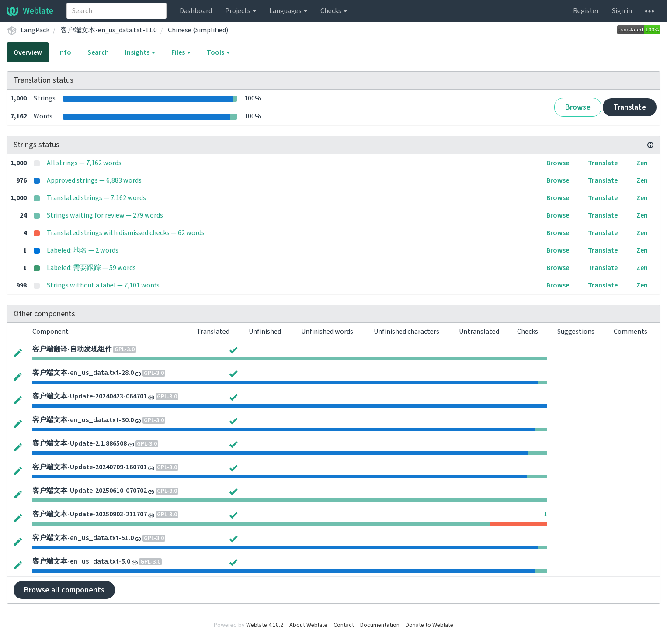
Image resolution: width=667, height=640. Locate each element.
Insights (140, 52)
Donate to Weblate (429, 625)
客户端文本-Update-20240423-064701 (89, 396)
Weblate (30, 11)
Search (98, 52)
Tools (218, 52)
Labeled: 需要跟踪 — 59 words (91, 268)
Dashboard (196, 11)
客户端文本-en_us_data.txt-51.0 (83, 538)
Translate (629, 107)
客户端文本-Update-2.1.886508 (79, 443)
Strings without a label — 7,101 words (103, 285)
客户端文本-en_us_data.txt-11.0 (108, 30)
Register (586, 11)
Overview (28, 52)
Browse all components (64, 590)
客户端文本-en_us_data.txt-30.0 (83, 420)
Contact (344, 625)
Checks (333, 11)
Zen (642, 163)
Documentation (380, 625)
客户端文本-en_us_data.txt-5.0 (81, 561)
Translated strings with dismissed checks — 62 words (126, 233)
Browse (578, 107)
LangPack (35, 30)
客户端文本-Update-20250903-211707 (89, 514)
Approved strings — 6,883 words (94, 180)
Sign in (622, 11)
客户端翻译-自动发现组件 (72, 349)
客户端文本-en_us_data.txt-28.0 (83, 372)
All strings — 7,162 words (84, 163)
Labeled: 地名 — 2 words (82, 250)
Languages (288, 11)
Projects (240, 11)
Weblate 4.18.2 (264, 625)
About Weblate (308, 625)
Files (181, 52)
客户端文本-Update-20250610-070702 (89, 490)
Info (64, 52)
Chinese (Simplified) (198, 30)
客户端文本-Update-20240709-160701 (89, 467)
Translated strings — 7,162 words (96, 198)
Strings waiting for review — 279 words (105, 215)
